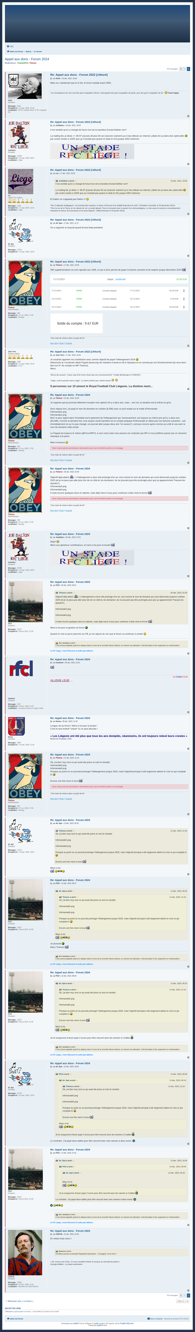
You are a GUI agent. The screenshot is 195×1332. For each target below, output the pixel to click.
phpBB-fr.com (102, 1325)
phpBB (75, 1323)
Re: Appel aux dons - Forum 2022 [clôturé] (78, 74)
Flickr (61, 343)
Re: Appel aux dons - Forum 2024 (70, 394)
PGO (61, 1074)
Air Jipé (62, 891)
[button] (181, 69)
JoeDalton (63, 181)
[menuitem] (10, 46)
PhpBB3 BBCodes (127, 1323)
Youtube (68, 343)
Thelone (62, 593)
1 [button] (184, 68)
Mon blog (54, 343)
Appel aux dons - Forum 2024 (27, 59)
